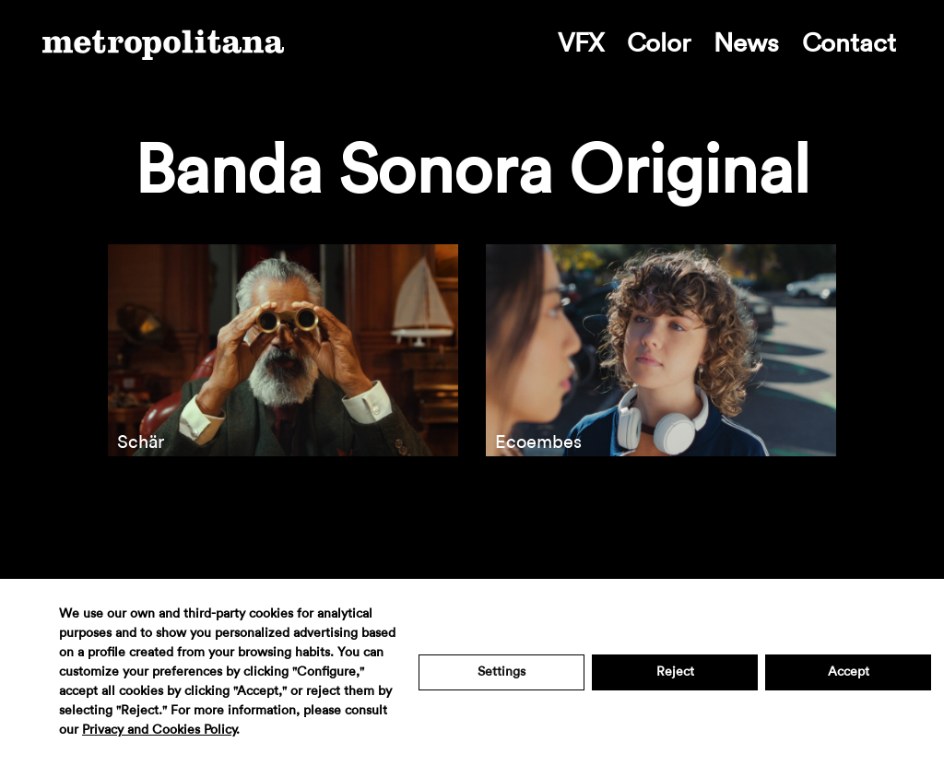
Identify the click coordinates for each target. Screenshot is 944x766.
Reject (675, 672)
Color (658, 43)
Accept (848, 672)
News (746, 43)
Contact (849, 43)
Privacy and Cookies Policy (159, 730)
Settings (501, 672)
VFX (581, 43)
